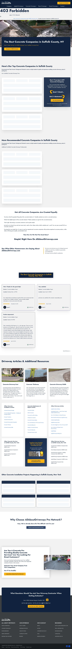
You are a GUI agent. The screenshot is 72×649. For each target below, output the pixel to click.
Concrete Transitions (7, 417)
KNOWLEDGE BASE (58, 631)
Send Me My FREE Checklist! (36, 606)
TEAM (38, 633)
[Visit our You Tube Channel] (66, 646)
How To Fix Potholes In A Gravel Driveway (58, 415)
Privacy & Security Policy (15, 647)
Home (14, 18)
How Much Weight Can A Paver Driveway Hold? (59, 424)
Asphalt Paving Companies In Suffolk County (59, 456)
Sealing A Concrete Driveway (33, 427)
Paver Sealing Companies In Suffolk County (59, 449)
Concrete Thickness (7, 424)
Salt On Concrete (31, 412)
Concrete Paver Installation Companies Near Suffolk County (59, 446)
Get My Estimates (57, 100)
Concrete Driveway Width (8, 427)
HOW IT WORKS (22, 625)
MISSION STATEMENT (41, 636)
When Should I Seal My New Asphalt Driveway (59, 417)
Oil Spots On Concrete (31, 417)
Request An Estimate (63, 3)
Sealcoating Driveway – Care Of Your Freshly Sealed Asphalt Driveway (59, 412)
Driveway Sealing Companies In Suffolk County (10, 454)
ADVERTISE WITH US (59, 636)
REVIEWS (21, 636)
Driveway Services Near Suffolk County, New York (28, 18)
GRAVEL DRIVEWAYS (5, 633)
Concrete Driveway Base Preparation (10, 422)
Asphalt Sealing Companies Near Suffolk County (57, 462)
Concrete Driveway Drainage (9, 410)
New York (18, 18)
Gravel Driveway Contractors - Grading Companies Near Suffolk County (58, 453)
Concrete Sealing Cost (31, 425)
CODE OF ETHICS (22, 631)
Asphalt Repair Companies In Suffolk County (59, 459)
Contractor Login (28, 647)
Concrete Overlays (31, 410)
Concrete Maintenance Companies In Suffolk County (11, 450)
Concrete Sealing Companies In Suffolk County (10, 446)
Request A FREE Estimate (12, 49)
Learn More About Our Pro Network (15, 574)
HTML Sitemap (22, 647)
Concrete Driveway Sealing (32, 420)
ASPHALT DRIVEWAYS (6, 625)
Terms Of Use (8, 647)
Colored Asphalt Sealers (55, 420)
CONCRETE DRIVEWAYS (6, 628)
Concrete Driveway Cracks (32, 432)
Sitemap (3, 647)
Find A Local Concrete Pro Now (36, 527)
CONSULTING (57, 633)
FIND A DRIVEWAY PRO (59, 628)
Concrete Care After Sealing (32, 415)
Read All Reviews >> (66, 351)
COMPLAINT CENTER (23, 633)
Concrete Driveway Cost (8, 419)
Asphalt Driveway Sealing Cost (56, 433)
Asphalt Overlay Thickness (55, 409)
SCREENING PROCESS (23, 628)
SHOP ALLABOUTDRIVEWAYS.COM (61, 625)
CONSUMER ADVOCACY (41, 631)
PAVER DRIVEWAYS (5, 631)
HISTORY (38, 628)
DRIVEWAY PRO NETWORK (7, 636)
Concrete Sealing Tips (31, 429)
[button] (9, 6)
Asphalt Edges (53, 431)
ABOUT (38, 625)
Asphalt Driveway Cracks (55, 422)
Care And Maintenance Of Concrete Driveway (36, 422)
